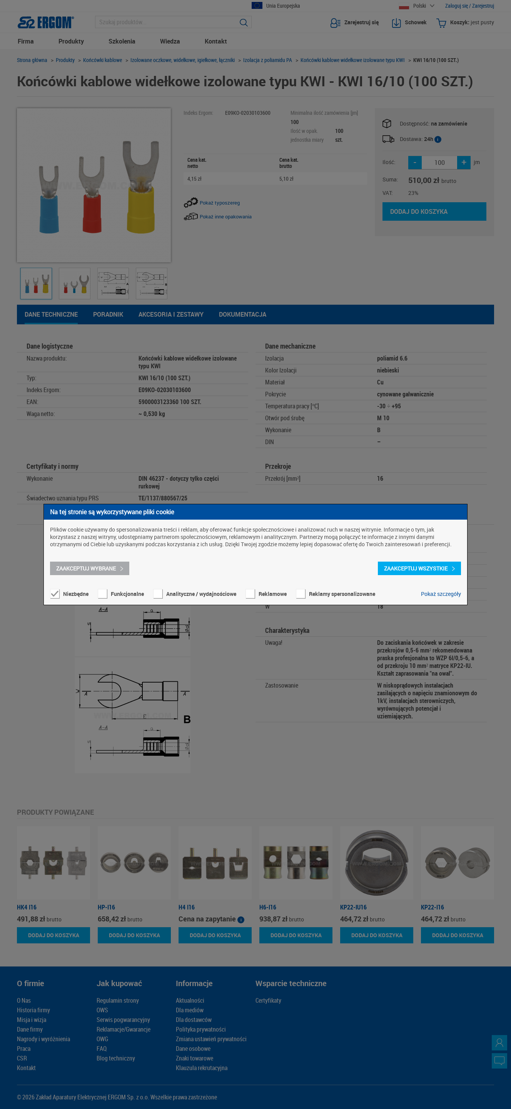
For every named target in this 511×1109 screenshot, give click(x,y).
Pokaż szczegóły (441, 593)
